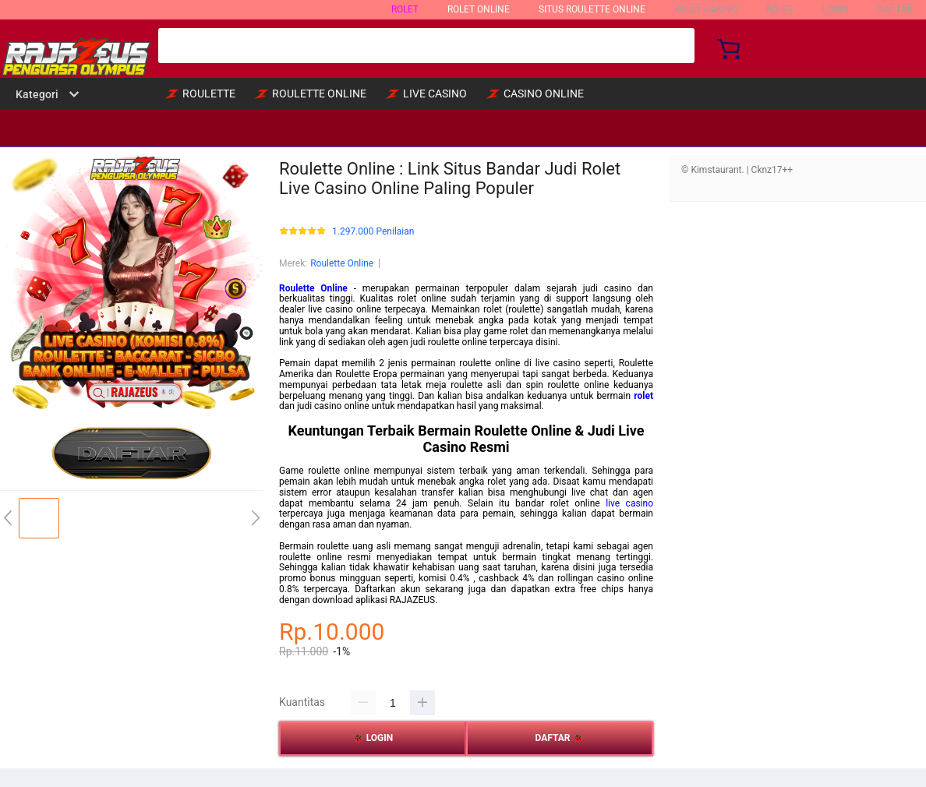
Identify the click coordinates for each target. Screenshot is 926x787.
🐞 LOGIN (373, 737)
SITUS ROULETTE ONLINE (592, 9)
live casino (629, 503)
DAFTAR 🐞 (560, 737)
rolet (643, 395)
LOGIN (835, 9)
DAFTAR (895, 9)
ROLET (405, 9)
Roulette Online (341, 263)
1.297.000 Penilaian (373, 232)
